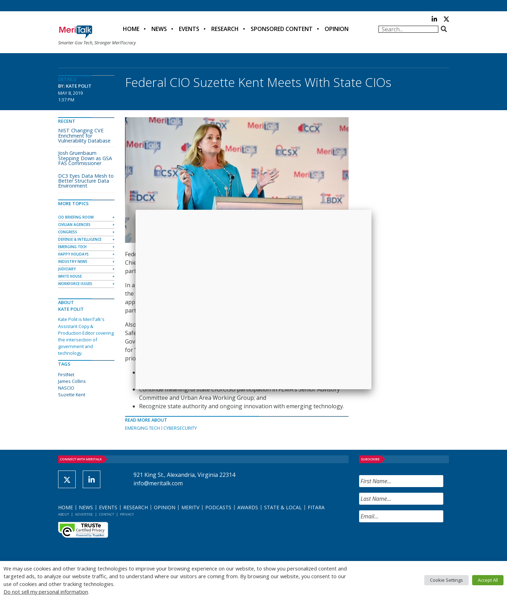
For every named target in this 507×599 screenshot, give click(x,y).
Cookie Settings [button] (446, 580)
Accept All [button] (488, 580)
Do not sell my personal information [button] (46, 591)
